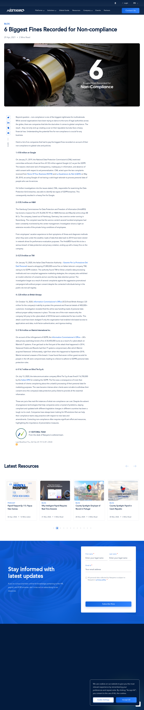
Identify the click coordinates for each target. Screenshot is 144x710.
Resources (76, 10)
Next (134, 466)
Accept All (126, 700)
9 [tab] (80, 528)
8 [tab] (77, 528)
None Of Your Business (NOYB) (40, 174)
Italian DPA (25, 380)
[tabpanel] (21, 502)
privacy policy (101, 580)
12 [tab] (90, 528)
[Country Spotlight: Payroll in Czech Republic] (123, 500)
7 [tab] (74, 528)
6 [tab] (70, 528)
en (134, 3)
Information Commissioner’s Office (48, 302)
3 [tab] (60, 528)
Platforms (38, 10)
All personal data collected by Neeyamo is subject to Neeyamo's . (106, 579)
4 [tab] (63, 528)
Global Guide (64, 10)
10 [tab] (84, 528)
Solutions (50, 10)
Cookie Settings (103, 700)
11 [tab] (87, 528)
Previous (126, 466)
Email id (88, 565)
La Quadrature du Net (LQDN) (68, 174)
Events (98, 10)
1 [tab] (53, 528)
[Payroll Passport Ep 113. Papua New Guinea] (21, 500)
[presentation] (108, 590)
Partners (107, 10)
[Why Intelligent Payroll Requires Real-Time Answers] (55, 500)
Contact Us (131, 11)
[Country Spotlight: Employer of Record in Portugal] (89, 500)
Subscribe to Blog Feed (17, 444)
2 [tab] (57, 528)
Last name (113, 554)
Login (125, 3)
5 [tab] (67, 528)
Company (87, 10)
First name (89, 554)
